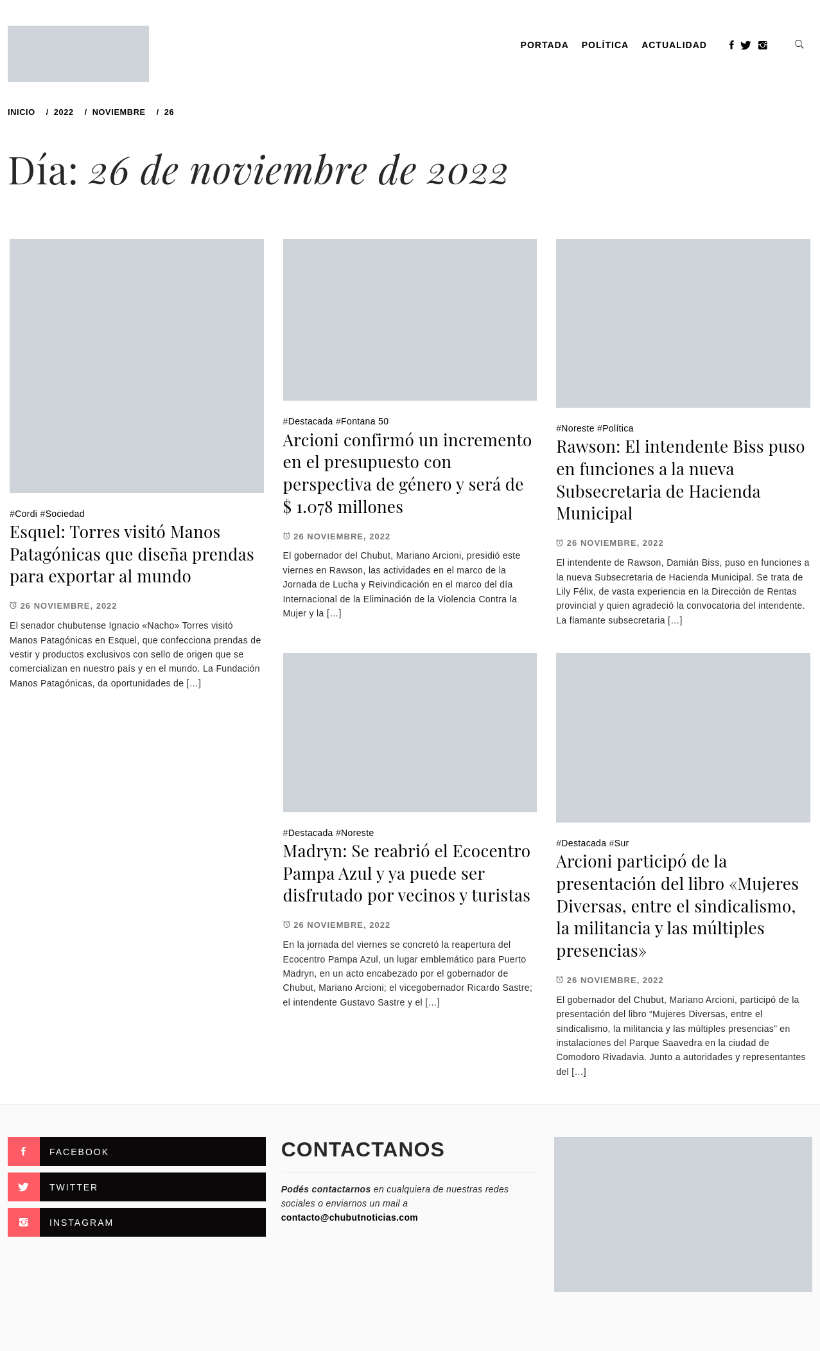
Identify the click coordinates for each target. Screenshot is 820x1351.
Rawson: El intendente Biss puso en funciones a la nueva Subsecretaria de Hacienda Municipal (680, 479)
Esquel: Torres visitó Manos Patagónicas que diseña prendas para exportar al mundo (132, 553)
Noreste (577, 428)
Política (605, 45)
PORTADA (545, 45)
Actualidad (674, 45)
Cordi (26, 514)
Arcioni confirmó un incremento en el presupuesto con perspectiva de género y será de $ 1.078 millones (407, 473)
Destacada (310, 421)
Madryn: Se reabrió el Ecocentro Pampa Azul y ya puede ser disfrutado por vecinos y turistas (407, 872)
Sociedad (65, 514)
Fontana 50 (364, 421)
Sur (622, 843)
